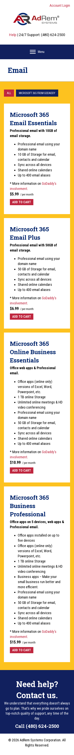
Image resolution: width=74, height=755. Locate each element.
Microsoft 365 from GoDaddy (37, 93)
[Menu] (37, 52)
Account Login (60, 5)
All (9, 93)
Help (12, 35)
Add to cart (21, 202)
